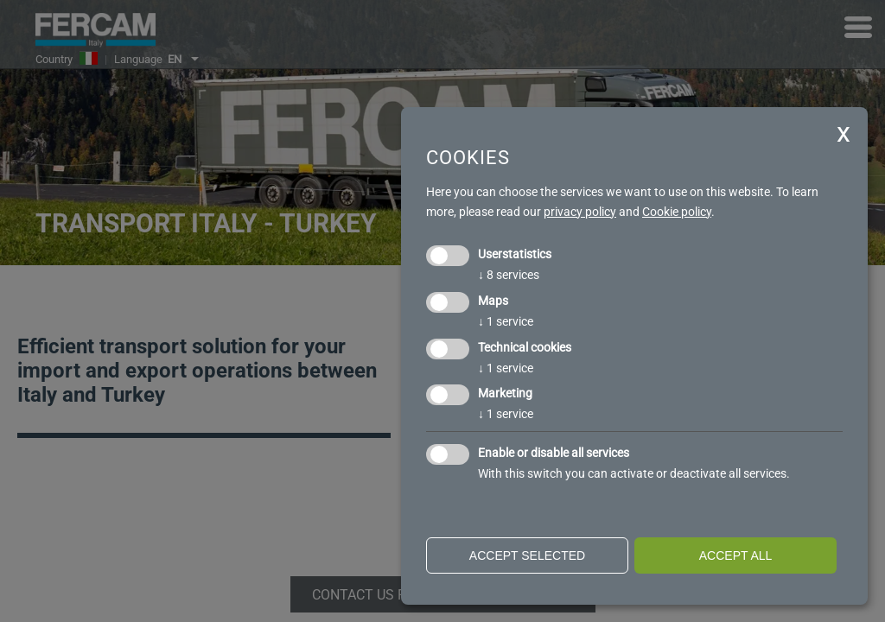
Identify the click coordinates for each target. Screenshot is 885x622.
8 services (508, 275)
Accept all (736, 555)
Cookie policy (676, 212)
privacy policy (580, 212)
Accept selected (527, 555)
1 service (505, 321)
